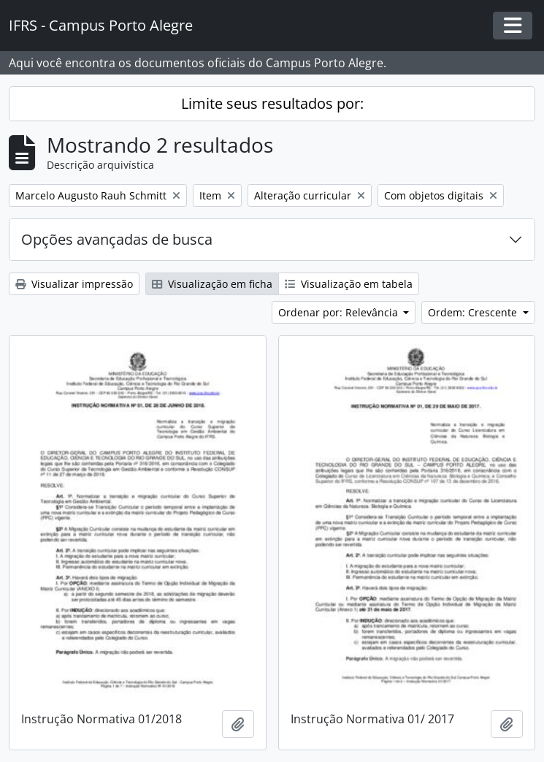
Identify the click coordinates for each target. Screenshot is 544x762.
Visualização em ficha (212, 284)
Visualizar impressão (74, 284)
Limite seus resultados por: (272, 103)
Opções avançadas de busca (116, 239)
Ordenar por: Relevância (339, 312)
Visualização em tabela (349, 284)
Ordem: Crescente (474, 312)
